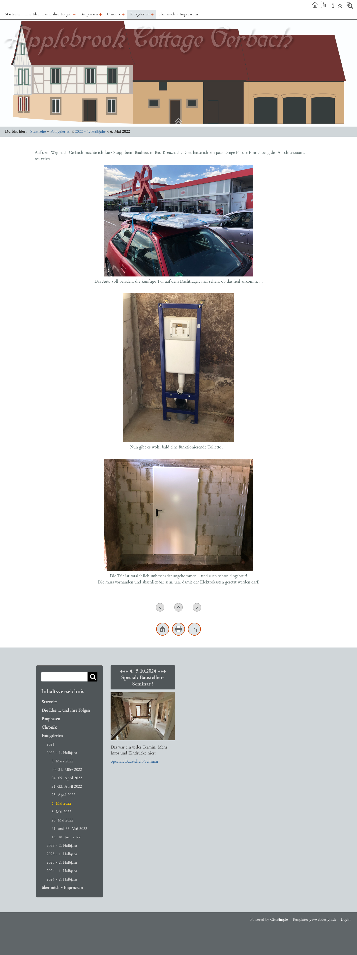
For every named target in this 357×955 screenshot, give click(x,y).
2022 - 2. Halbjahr (62, 845)
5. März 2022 (62, 761)
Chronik (49, 727)
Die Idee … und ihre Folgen (66, 710)
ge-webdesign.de (322, 919)
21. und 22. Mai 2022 (69, 828)
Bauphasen (51, 719)
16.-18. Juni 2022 (66, 837)
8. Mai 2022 (61, 812)
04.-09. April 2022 (67, 778)
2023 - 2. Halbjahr (62, 862)
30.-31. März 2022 (67, 769)
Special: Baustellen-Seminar (134, 761)
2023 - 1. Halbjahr (62, 854)
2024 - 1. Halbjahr (62, 871)
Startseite (38, 131)
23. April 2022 (63, 795)
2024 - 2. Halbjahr (62, 879)
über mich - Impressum (62, 888)
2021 (51, 744)
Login (346, 919)
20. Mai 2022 (62, 820)
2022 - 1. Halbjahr (90, 131)
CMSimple (279, 919)
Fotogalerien (60, 131)
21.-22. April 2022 (67, 786)
